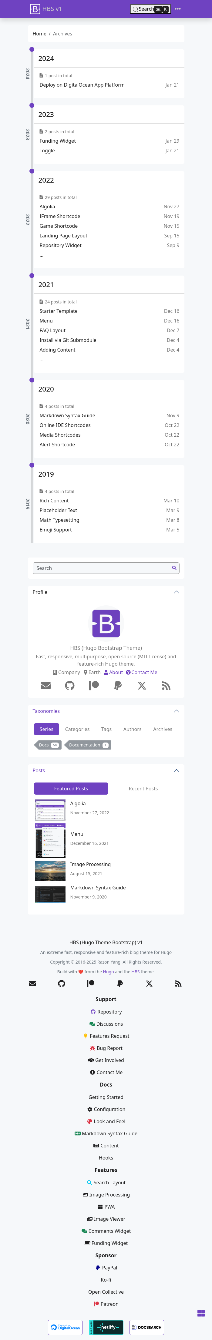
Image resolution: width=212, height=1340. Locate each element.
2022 (46, 180)
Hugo (108, 971)
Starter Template (59, 311)
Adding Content (58, 349)
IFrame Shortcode (60, 216)
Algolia (47, 206)
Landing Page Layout (64, 235)
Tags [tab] (106, 729)
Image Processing (90, 864)
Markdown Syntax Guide (67, 415)
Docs (49, 745)
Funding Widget (58, 140)
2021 (46, 284)
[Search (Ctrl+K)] (150, 9)
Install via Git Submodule (68, 340)
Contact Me (141, 672)
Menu (46, 320)
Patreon (106, 1304)
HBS (135, 971)
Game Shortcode (59, 226)
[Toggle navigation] (177, 9)
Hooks (106, 1157)
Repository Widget (61, 245)
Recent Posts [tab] (143, 788)
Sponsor (106, 1255)
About (113, 672)
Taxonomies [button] (46, 711)
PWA (106, 1206)
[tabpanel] (106, 746)
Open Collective (106, 1292)
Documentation (89, 745)
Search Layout (106, 1182)
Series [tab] (46, 729)
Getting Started (106, 1097)
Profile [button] (40, 592)
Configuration (106, 1109)
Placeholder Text (58, 510)
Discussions (106, 1024)
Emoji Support (56, 529)
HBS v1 (46, 9)
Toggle (47, 150)
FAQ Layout (53, 330)
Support (106, 999)
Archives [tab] (162, 729)
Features (106, 1169)
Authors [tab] (132, 729)
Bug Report (106, 1048)
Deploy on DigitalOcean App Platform (82, 84)
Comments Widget (106, 1231)
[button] (201, 1313)
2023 (46, 114)
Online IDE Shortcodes (65, 425)
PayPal (106, 1267)
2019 (46, 474)
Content (106, 1145)
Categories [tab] (77, 729)
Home (40, 33)
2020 (46, 389)
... (42, 255)
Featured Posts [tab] (71, 788)
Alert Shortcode (57, 444)
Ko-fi (106, 1279)
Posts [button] (39, 770)
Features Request (105, 1036)
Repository (106, 1011)
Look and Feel (106, 1121)
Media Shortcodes (60, 435)
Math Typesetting (59, 520)
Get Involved (106, 1060)
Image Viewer (106, 1219)
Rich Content (54, 500)
